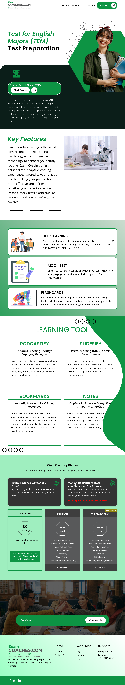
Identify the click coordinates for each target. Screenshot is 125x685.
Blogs (78, 651)
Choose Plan (62, 567)
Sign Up (108, 5)
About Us (77, 5)
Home (65, 5)
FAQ (78, 658)
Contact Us (95, 620)
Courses (80, 655)
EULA (89, 500)
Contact (90, 5)
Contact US (59, 655)
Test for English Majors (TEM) (25, 88)
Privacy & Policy (105, 651)
